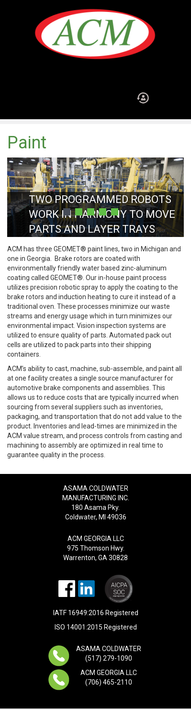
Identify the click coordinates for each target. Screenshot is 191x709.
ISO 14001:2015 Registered (96, 627)
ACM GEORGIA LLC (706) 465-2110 (108, 677)
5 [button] (114, 211)
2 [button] (78, 211)
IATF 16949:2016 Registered (95, 613)
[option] (95, 197)
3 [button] (90, 211)
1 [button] (66, 211)
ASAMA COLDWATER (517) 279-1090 (108, 653)
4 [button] (102, 211)
